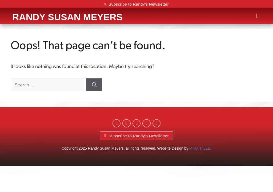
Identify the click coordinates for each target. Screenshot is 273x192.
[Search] (94, 84)
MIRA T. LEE (199, 148)
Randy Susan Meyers (67, 17)
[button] (257, 16)
